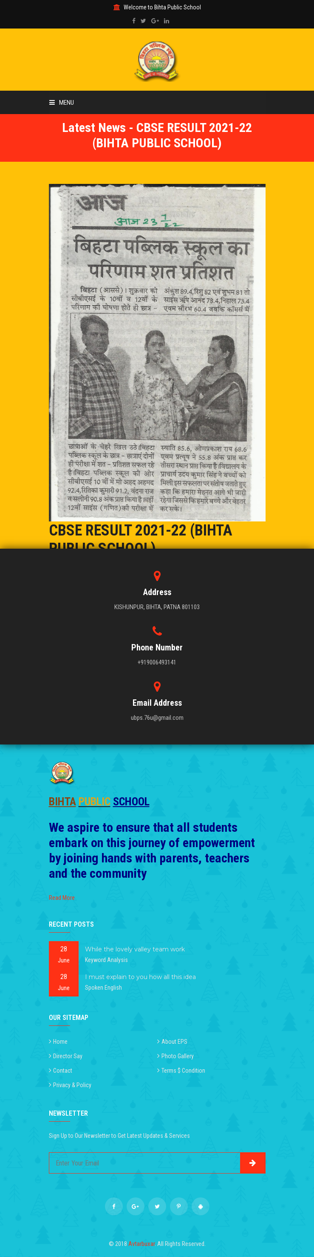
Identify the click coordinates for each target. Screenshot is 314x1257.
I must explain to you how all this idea (140, 977)
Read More (62, 897)
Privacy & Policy (72, 1085)
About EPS (174, 1041)
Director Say (67, 1056)
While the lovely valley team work (135, 949)
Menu (61, 102)
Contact (62, 1070)
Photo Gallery (177, 1056)
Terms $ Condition (183, 1070)
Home (60, 1041)
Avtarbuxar (141, 1244)
